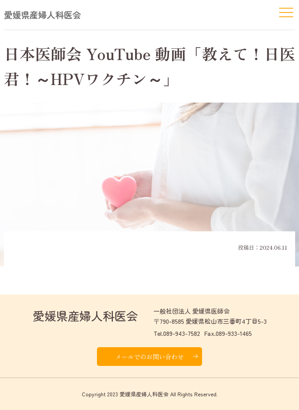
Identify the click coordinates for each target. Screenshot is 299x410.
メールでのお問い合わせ (149, 356)
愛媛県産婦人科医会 (42, 14)
